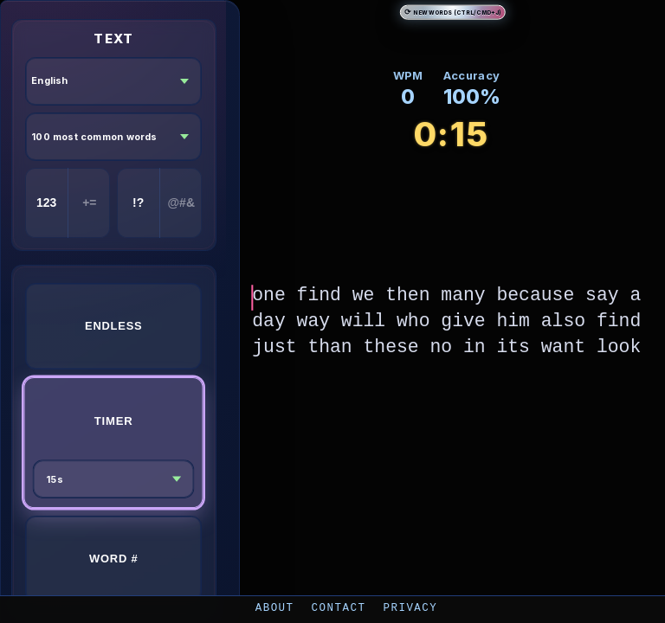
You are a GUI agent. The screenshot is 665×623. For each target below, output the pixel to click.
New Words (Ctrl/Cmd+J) (452, 11)
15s (54, 479)
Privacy (410, 607)
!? (138, 202)
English (49, 81)
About (274, 607)
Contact (339, 607)
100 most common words (94, 137)
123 (46, 202)
